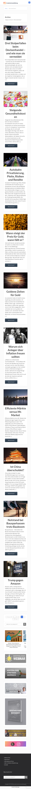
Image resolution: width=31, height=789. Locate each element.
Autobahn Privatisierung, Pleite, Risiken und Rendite (15, 174)
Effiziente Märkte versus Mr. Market (15, 412)
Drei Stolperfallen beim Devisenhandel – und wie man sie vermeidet (15, 50)
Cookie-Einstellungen (15, 787)
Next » (17, 619)
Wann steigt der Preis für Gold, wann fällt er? (15, 236)
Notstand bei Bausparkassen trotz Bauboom (15, 523)
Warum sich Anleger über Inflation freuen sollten (15, 351)
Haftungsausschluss (9, 761)
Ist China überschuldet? (15, 468)
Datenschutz (7, 757)
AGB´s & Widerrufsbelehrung (11, 763)
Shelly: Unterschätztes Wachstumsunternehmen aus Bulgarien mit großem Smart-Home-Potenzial (13, 645)
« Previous (8, 617)
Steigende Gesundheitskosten (15, 113)
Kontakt (6, 765)
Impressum (7, 759)
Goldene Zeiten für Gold (15, 293)
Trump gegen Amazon (15, 582)
